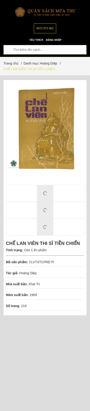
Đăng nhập (54, 39)
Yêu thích (36, 39)
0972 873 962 (45, 28)
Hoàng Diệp (28, 273)
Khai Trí (34, 284)
